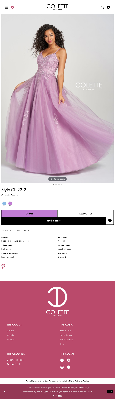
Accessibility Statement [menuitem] (48, 381)
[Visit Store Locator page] (12, 7)
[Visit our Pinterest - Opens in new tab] (62, 367)
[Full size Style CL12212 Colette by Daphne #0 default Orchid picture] (57, 98)
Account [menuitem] (11, 339)
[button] (6, 7)
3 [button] (56, 184)
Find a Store (54, 220)
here (60, 395)
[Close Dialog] (4, 391)
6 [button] (61, 184)
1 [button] (53, 184)
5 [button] (59, 184)
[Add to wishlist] (110, 221)
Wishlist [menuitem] (10, 335)
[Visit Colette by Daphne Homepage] (57, 301)
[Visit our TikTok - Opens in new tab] (68, 367)
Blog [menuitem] (62, 344)
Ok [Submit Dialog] (110, 391)
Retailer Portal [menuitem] (13, 364)
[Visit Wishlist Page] (108, 7)
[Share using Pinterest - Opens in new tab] (3, 267)
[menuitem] (6, 7)
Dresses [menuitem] (10, 330)
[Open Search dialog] (102, 7)
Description (23, 230)
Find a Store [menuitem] (65, 330)
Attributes (7, 230)
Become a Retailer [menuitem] (15, 359)
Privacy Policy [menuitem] (64, 381)
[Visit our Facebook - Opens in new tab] (62, 360)
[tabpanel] (57, 98)
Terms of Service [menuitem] (31, 381)
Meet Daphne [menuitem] (66, 339)
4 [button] (58, 184)
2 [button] (55, 184)
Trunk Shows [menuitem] (66, 335)
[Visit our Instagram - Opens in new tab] (68, 360)
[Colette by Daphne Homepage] (57, 7)
